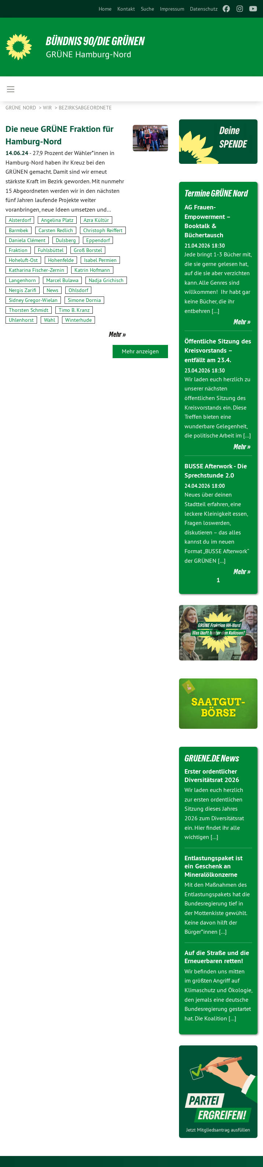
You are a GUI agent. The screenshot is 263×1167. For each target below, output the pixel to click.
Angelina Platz (57, 220)
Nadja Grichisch (106, 280)
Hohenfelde (61, 259)
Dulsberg (66, 240)
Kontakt (126, 9)
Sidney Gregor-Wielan (33, 299)
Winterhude (78, 320)
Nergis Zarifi (22, 290)
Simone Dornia (84, 299)
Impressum (172, 9)
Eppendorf (98, 240)
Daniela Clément (27, 240)
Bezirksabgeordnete (85, 107)
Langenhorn (22, 280)
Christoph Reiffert (103, 230)
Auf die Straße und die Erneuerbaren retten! (217, 956)
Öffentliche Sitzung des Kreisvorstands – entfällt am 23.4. (218, 350)
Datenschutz (204, 9)
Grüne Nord (21, 107)
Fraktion (18, 249)
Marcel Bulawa (62, 280)
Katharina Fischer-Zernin (36, 270)
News (52, 290)
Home (105, 9)
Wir (48, 107)
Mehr (115, 334)
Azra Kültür (96, 220)
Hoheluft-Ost (23, 259)
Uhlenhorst (21, 320)
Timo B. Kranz (74, 309)
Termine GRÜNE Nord (218, 193)
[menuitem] (105, 9)
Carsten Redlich (56, 230)
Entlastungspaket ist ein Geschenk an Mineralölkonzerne (213, 866)
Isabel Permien (100, 259)
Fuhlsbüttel (50, 249)
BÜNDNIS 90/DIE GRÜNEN (96, 41)
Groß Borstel (88, 249)
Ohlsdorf (78, 290)
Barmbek (18, 230)
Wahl (49, 320)
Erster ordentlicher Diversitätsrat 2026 (212, 775)
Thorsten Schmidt (28, 309)
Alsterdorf (20, 220)
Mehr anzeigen (140, 350)
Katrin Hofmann (92, 270)
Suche (147, 9)
